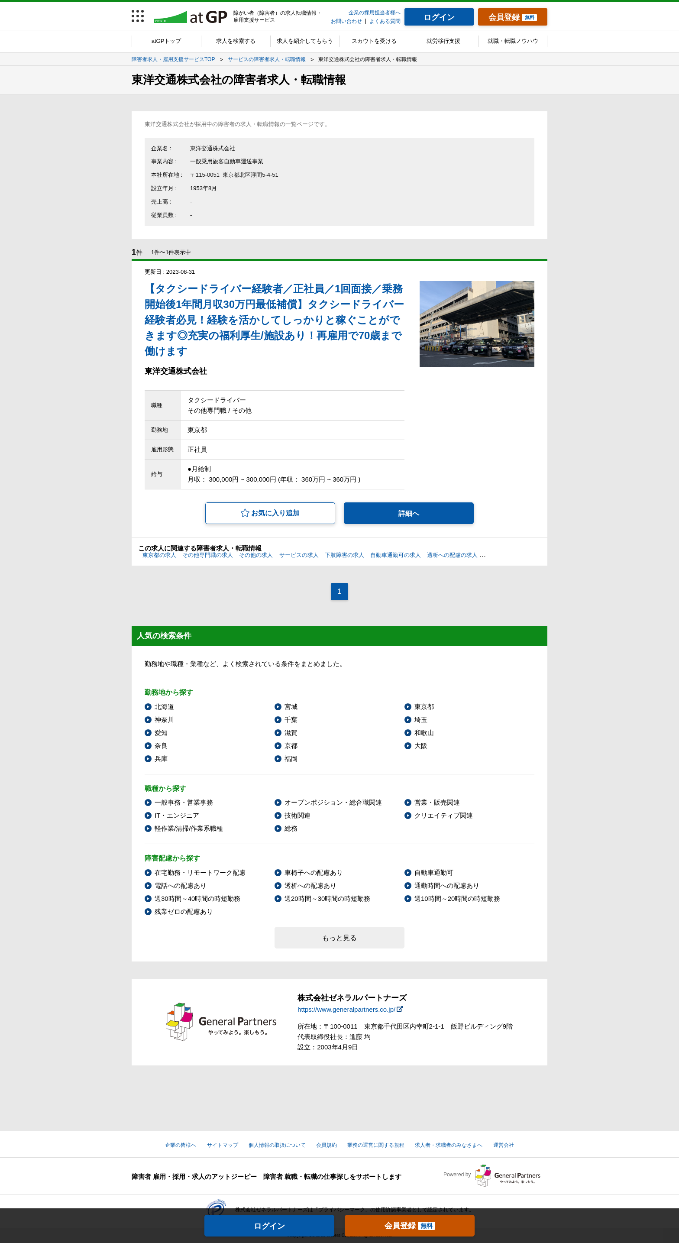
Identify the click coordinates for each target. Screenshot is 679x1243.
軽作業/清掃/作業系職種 (189, 828)
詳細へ (408, 513)
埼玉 (420, 719)
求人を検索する (235, 41)
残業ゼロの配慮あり (184, 911)
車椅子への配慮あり (314, 872)
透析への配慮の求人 (452, 555)
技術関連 (297, 815)
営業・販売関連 (437, 802)
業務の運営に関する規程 (375, 1145)
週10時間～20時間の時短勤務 (457, 898)
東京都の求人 (159, 555)
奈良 (161, 745)
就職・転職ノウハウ (513, 41)
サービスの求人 (299, 555)
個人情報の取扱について (277, 1145)
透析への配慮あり (310, 885)
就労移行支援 (443, 41)
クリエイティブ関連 (443, 815)
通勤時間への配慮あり (446, 885)
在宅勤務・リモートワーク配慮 (200, 872)
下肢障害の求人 (344, 555)
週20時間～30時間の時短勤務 (327, 898)
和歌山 (424, 732)
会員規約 (326, 1145)
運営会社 (503, 1145)
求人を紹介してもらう (305, 41)
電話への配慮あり (181, 885)
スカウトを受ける (374, 41)
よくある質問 (385, 21)
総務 (291, 828)
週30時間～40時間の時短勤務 (197, 898)
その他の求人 (256, 555)
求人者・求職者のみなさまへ (448, 1145)
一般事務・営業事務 (184, 802)
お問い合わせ (346, 21)
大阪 (420, 745)
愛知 (161, 732)
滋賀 (291, 732)
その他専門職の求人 (207, 555)
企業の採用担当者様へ (375, 13)
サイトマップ (222, 1145)
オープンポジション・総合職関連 (333, 802)
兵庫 (161, 758)
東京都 (424, 706)
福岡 (291, 758)
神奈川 (164, 719)
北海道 (164, 706)
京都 (291, 745)
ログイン (269, 1226)
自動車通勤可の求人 (395, 555)
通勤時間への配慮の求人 (515, 555)
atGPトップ (166, 41)
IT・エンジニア (177, 815)
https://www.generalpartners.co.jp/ (346, 1009)
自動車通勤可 (433, 872)
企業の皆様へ (180, 1145)
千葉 (291, 719)
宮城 (291, 706)
